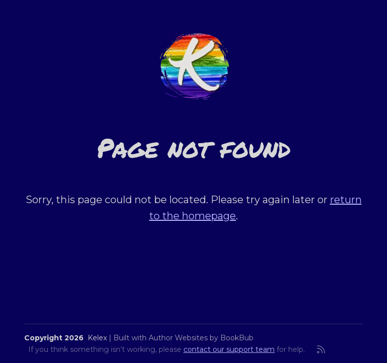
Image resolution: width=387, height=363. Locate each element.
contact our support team (229, 349)
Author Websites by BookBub (201, 337)
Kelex (97, 337)
